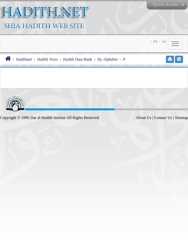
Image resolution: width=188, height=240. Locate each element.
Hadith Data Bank (77, 59)
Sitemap (181, 117)
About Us (143, 117)
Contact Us (163, 117)
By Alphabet (107, 59)
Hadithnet (24, 59)
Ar (164, 41)
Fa (156, 41)
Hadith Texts (47, 59)
